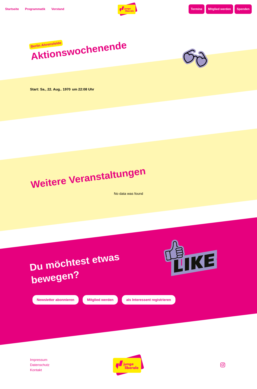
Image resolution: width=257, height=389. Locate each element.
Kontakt (36, 370)
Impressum (38, 360)
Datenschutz (40, 365)
